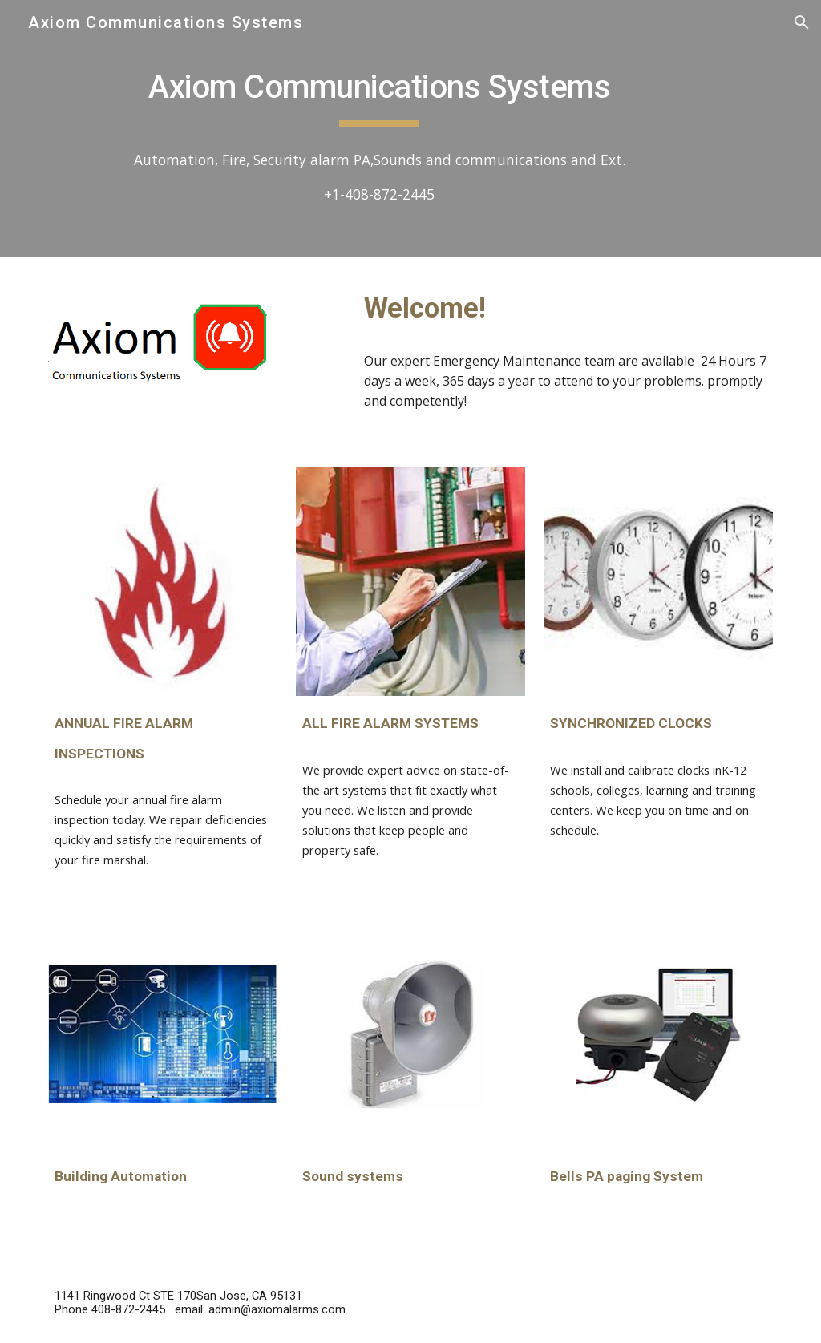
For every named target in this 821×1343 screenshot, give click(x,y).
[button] (802, 22)
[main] (379, 89)
